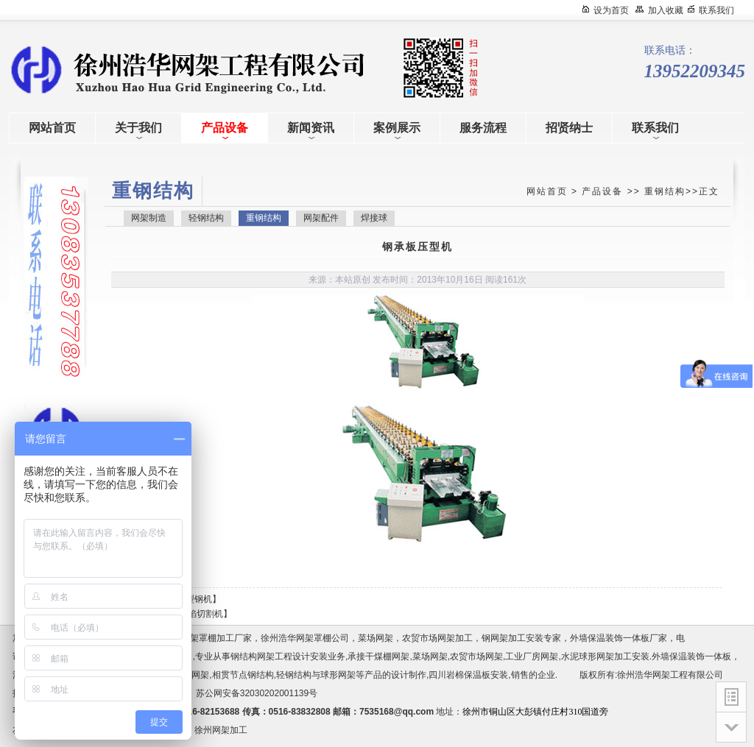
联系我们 (716, 10)
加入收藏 (665, 10)
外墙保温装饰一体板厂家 (618, 638)
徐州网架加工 (220, 730)
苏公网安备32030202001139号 (259, 693)
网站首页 (547, 191)
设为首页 (611, 10)
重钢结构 (665, 191)
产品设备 (602, 191)
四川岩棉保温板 (459, 675)
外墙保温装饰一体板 (691, 656)
